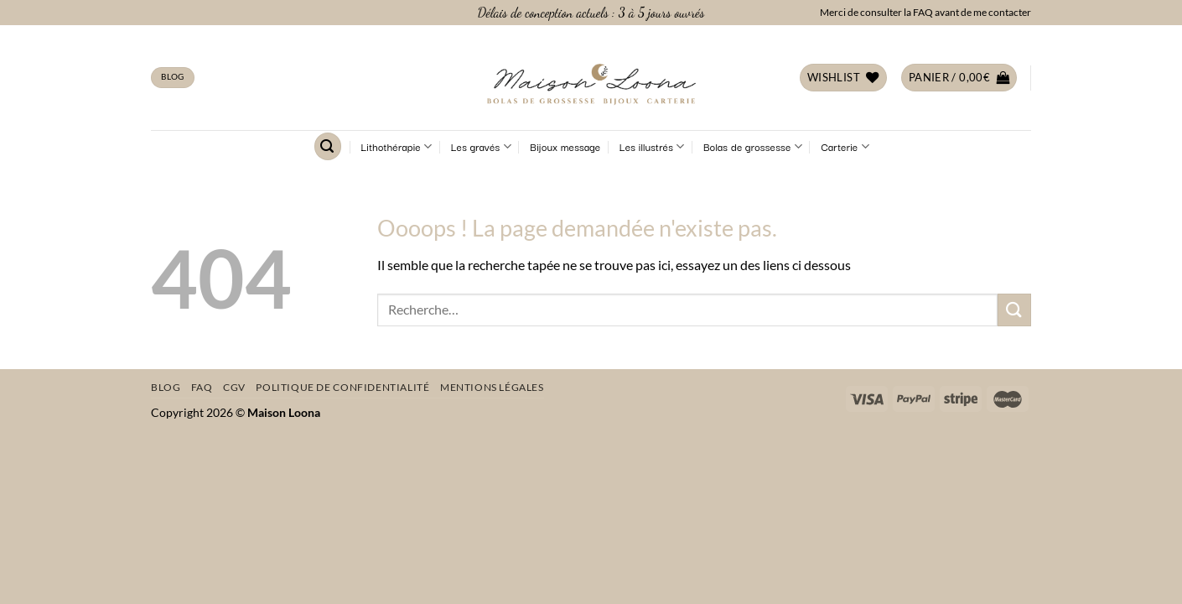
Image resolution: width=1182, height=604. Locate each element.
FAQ (202, 387)
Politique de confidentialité (342, 387)
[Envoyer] (1014, 310)
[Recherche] (327, 146)
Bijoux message (565, 146)
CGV (234, 387)
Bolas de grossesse (752, 146)
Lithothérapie (397, 146)
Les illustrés (652, 146)
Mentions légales (492, 387)
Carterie (845, 146)
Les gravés (481, 146)
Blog (165, 387)
